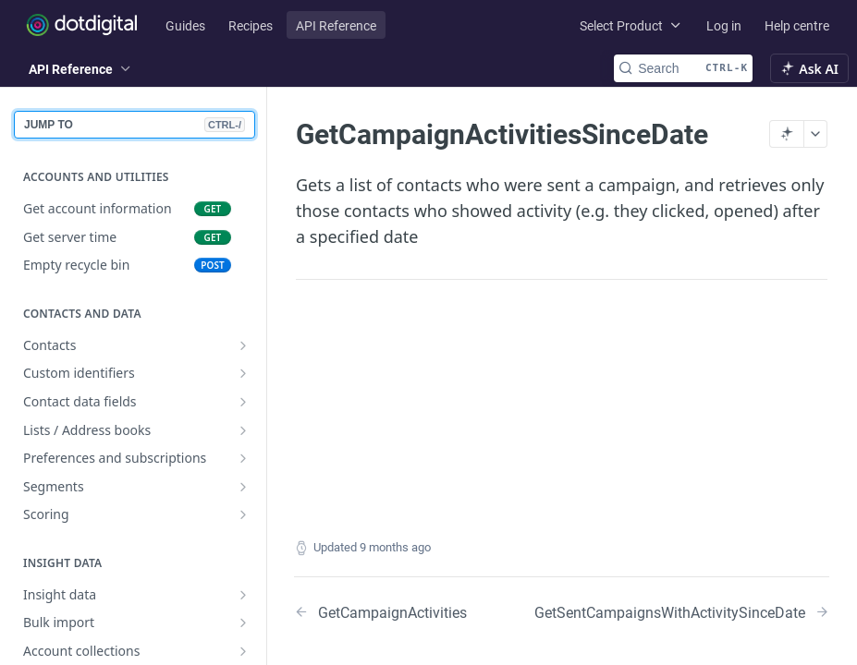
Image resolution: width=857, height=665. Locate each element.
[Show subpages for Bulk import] (243, 622)
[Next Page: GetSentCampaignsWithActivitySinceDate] (681, 612)
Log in (723, 25)
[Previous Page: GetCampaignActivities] (384, 612)
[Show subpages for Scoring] (243, 514)
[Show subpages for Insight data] (243, 594)
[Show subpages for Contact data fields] (243, 401)
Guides (185, 25)
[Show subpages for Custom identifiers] (243, 373)
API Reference (336, 25)
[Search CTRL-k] (683, 68)
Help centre (797, 25)
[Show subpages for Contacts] (243, 345)
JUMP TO (134, 124)
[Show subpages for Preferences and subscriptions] (243, 458)
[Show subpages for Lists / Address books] (243, 430)
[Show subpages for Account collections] (243, 651)
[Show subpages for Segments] (243, 486)
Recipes (250, 25)
